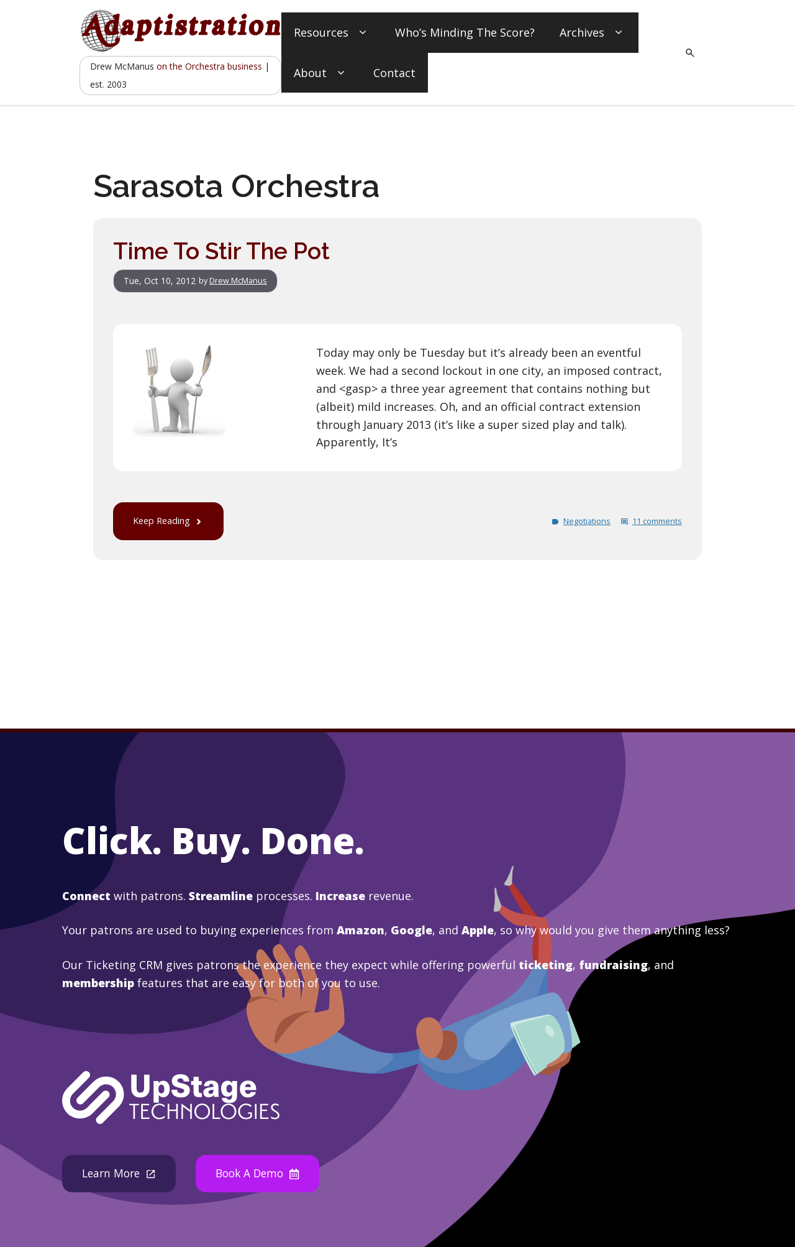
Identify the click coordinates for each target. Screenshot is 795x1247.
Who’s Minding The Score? (465, 32)
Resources (332, 33)
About (321, 73)
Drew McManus (243, 281)
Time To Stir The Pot (226, 251)
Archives (593, 33)
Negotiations (577, 521)
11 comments (654, 521)
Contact (394, 72)
